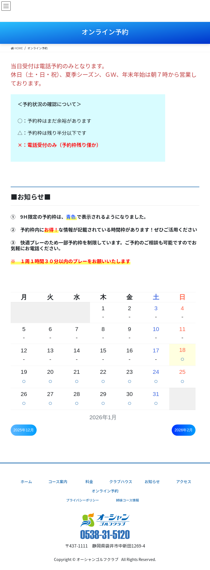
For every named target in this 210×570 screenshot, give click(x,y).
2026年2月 (183, 430)
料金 (89, 481)
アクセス (183, 481)
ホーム (26, 481)
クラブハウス (120, 481)
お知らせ (152, 481)
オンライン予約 (105, 491)
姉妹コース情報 (127, 500)
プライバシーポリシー (82, 500)
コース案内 (57, 481)
